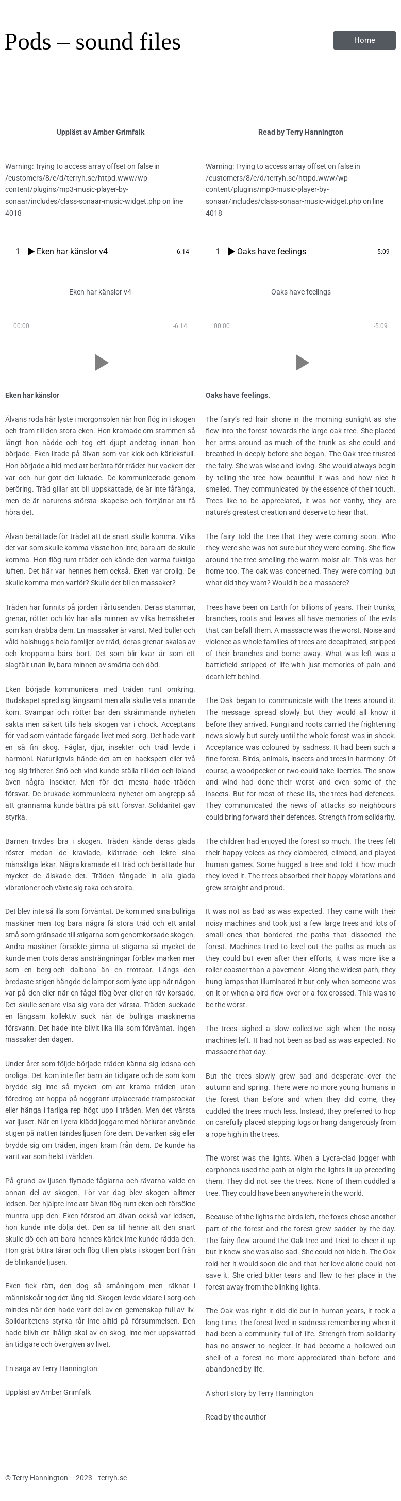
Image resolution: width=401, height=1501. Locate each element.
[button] (100, 362)
